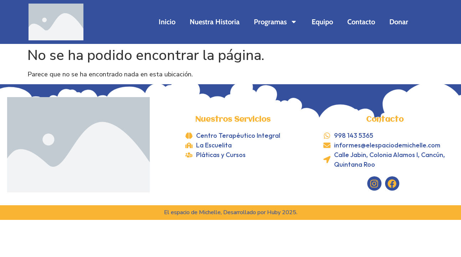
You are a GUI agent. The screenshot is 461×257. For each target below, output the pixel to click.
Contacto (361, 21)
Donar (398, 21)
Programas (275, 22)
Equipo (322, 21)
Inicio (167, 21)
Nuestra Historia (215, 21)
